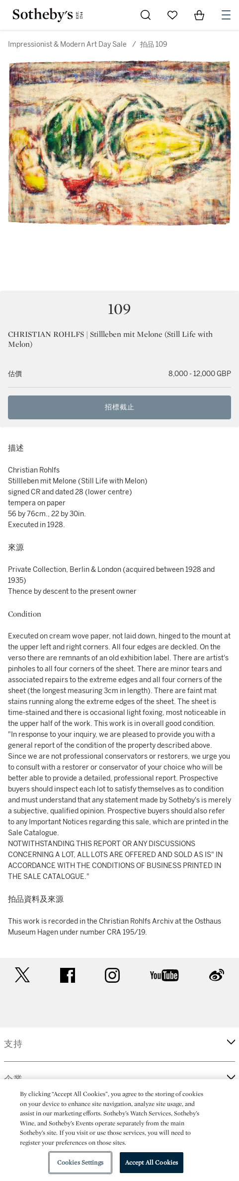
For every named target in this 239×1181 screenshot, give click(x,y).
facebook (67, 975)
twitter (22, 975)
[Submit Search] (146, 15)
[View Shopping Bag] (199, 15)
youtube (164, 975)
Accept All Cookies (151, 1162)
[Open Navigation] (226, 14)
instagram (112, 975)
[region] (119, 1130)
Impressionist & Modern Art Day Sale (67, 44)
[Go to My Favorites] (172, 15)
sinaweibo (216, 975)
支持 (13, 1043)
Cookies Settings (80, 1162)
